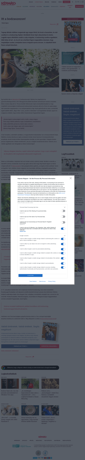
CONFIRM (30, 275)
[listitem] (42, 207)
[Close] (71, 178)
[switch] (63, 211)
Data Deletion (33, 281)
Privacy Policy (51, 281)
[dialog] (42, 230)
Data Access (42, 281)
